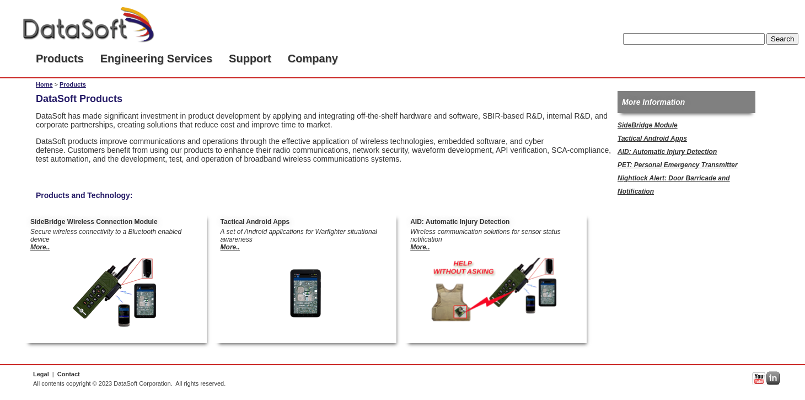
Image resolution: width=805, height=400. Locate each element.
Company (313, 58)
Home (44, 84)
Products (60, 58)
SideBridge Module (648, 125)
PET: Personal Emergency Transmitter (678, 165)
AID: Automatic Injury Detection (667, 152)
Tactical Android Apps (652, 138)
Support (250, 58)
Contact (68, 374)
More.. (40, 247)
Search (782, 39)
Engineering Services (156, 58)
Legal (41, 374)
